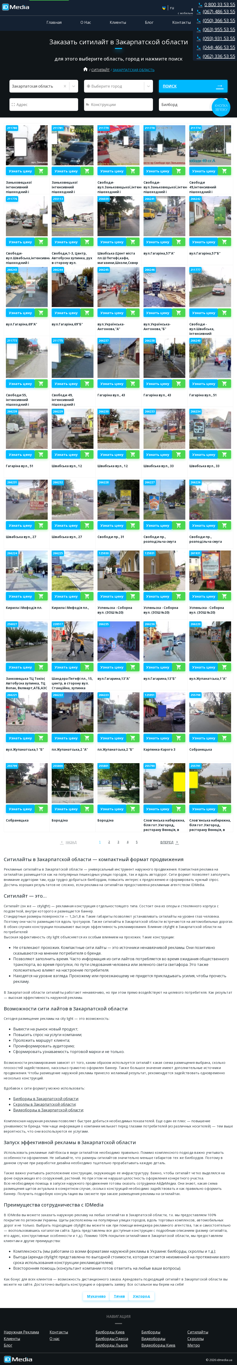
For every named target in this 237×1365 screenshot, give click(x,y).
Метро (193, 1345)
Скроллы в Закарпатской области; (44, 1104)
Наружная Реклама (21, 1332)
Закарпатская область (134, 70)
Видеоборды (153, 1338)
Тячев (119, 1296)
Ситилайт (100, 70)
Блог (149, 22)
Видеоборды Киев (158, 1345)
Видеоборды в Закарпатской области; (48, 1110)
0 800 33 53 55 (215, 4)
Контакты (181, 22)
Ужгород (141, 1296)
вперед (166, 842)
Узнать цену (20, 171)
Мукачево (96, 1296)
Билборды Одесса (112, 1338)
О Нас (85, 22)
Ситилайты (197, 1332)
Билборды (150, 1332)
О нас (54, 1338)
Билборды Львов (112, 1345)
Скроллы (195, 1338)
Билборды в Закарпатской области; (46, 1098)
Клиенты (118, 22)
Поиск (170, 86)
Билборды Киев (110, 1332)
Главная (54, 22)
